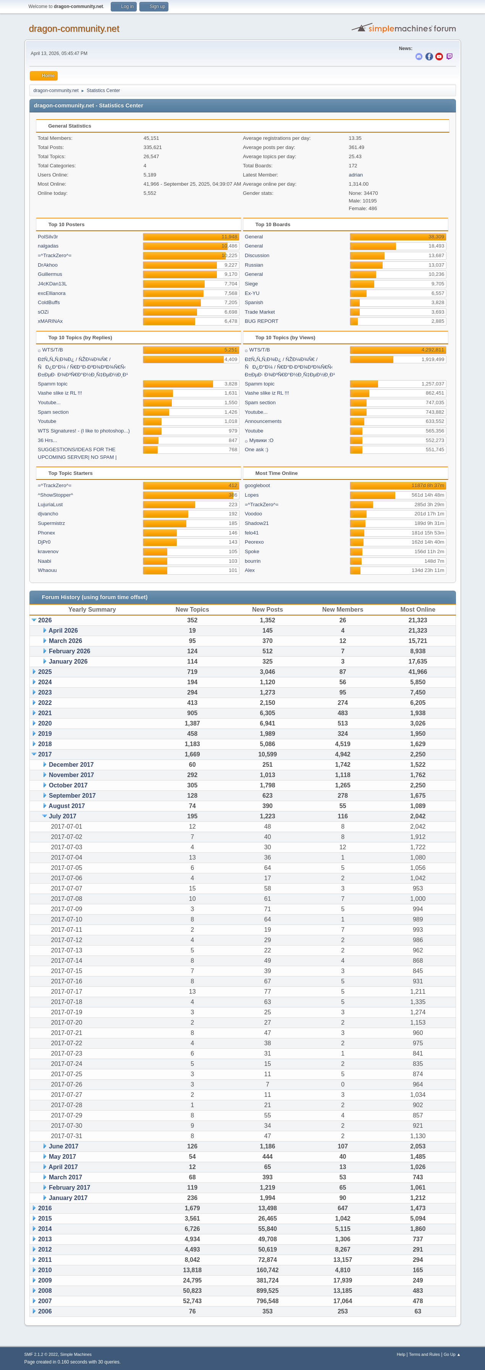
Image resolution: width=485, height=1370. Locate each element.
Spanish (254, 302)
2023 (45, 692)
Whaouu (47, 570)
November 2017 (71, 775)
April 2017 (63, 1167)
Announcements (263, 421)
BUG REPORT (261, 321)
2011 (45, 1260)
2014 (45, 1229)
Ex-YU (252, 293)
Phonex (46, 533)
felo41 (252, 533)
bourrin (253, 561)
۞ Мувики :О (259, 440)
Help (401, 1354)
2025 (45, 672)
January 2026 (68, 661)
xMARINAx (50, 321)
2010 (45, 1270)
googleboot (257, 485)
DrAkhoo (48, 265)
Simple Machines (76, 1354)
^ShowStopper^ (55, 495)
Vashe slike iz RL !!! (60, 393)
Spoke (252, 551)
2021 (45, 713)
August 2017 (66, 806)
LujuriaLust (50, 504)
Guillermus (50, 274)
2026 (45, 620)
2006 (45, 1311)
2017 (45, 754)
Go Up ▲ (452, 1354)
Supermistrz (51, 523)
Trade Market (260, 312)
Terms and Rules (424, 1354)
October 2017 (68, 785)
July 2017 (62, 816)
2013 (45, 1239)
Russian (254, 265)
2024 (45, 682)
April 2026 (63, 630)
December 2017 (71, 764)
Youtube (47, 421)
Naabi (44, 561)
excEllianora (52, 293)
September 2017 (72, 795)
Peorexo (254, 542)
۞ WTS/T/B (50, 350)
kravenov (48, 551)
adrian (356, 175)
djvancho (48, 514)
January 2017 (68, 1198)
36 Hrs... (47, 440)
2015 (45, 1218)
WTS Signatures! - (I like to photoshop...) (84, 431)
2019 (45, 733)
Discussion (257, 255)
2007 (45, 1301)
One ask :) (256, 449)
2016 (45, 1208)
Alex (250, 570)
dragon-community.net (74, 28)
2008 (45, 1290)
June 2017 (63, 1146)
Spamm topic (53, 384)
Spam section (53, 412)
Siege (251, 284)
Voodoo (253, 514)
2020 (45, 723)
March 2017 (65, 1177)
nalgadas (48, 246)
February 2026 (70, 651)
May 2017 (62, 1156)
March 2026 (65, 641)
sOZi (43, 312)
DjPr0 (44, 542)
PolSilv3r (48, 237)
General (254, 237)
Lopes (252, 495)
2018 (45, 744)
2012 (45, 1249)
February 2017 (70, 1187)
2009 (45, 1280)
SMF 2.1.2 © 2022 (41, 1354)
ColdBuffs (49, 302)
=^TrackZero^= (54, 255)
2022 (45, 703)
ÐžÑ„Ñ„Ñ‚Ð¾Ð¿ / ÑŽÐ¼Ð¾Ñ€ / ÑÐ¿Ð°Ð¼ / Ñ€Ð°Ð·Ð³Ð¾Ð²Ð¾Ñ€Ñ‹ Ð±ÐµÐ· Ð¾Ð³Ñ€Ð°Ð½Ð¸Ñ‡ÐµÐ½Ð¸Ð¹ (83, 366)
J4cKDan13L (52, 284)
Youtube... (49, 402)
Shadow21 (257, 523)
